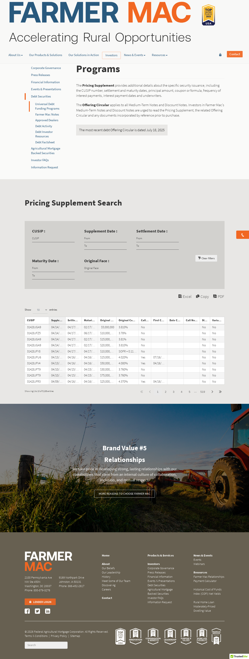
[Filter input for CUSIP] (53, 238)
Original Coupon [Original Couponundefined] (128, 320)
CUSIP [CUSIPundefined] (31, 320)
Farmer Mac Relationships (209, 577)
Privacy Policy (59, 636)
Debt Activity (43, 126)
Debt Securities (41, 96)
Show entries (41, 310)
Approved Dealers (46, 120)
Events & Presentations (46, 89)
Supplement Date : (100, 231)
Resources (160, 33)
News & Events (134, 33)
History (106, 577)
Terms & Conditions (36, 636)
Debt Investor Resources (44, 134)
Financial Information (45, 82)
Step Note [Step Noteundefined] (206, 320)
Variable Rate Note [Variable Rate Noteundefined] (218, 320)
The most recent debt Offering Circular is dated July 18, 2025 (122, 130)
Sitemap (75, 636)
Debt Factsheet (45, 142)
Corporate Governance (46, 68)
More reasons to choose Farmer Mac (124, 494)
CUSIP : (38, 231)
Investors (111, 33)
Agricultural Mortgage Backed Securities (160, 591)
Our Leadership (111, 572)
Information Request (44, 167)
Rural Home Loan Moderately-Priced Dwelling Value (204, 606)
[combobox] (40, 310)
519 (202, 391)
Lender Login (40, 602)
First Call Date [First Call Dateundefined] (160, 320)
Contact (234, 10)
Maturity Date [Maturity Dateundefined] (91, 320)
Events (197, 560)
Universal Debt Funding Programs (47, 106)
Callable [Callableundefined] (146, 320)
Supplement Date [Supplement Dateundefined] (58, 320)
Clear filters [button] (208, 258)
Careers (106, 589)
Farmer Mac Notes (47, 114)
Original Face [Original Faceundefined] (108, 320)
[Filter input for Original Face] (105, 268)
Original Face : (96, 260)
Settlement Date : (152, 231)
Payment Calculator (205, 581)
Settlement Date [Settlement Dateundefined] (75, 320)
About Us (16, 33)
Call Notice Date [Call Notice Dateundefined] (193, 320)
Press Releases (40, 75)
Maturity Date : (45, 260)
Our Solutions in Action (83, 33)
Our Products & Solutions (45, 33)
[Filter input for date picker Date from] (105, 238)
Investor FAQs (40, 160)
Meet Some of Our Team (116, 581)
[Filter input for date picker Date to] (105, 246)
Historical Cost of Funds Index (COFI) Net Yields (208, 591)
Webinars (199, 564)
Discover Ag (108, 585)
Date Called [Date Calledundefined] (176, 320)
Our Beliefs (108, 568)
